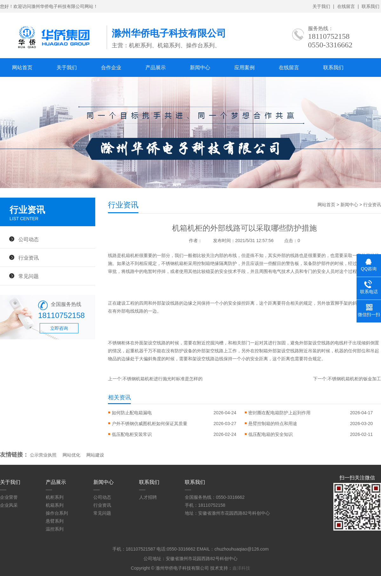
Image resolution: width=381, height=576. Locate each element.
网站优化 (71, 454)
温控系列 (55, 529)
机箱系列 (55, 505)
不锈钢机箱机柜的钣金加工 (354, 378)
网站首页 (22, 67)
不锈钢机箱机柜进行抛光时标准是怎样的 (163, 378)
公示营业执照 (43, 454)
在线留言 (346, 6)
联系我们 (370, 6)
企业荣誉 (9, 497)
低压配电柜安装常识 (132, 434)
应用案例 (244, 67)
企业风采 (9, 505)
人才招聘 (148, 497)
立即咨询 (59, 328)
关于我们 (321, 6)
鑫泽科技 (241, 568)
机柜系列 (55, 497)
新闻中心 (200, 67)
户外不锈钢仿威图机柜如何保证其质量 (149, 423)
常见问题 (28, 276)
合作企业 (111, 67)
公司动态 (28, 239)
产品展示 (155, 67)
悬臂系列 (55, 521)
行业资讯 (28, 258)
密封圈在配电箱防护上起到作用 (279, 412)
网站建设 (95, 454)
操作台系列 (57, 513)
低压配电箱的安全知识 (270, 434)
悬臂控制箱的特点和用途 (272, 423)
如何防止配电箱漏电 (132, 412)
